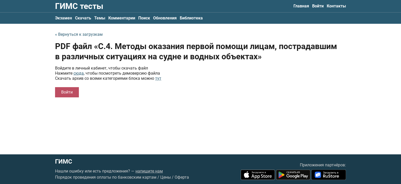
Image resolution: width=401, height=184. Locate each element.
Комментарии (121, 18)
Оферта (182, 177)
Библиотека (191, 18)
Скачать (83, 18)
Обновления (165, 18)
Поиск (144, 18)
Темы (99, 18)
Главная (301, 6)
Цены (165, 177)
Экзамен (63, 18)
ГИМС (63, 161)
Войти (318, 6)
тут (158, 78)
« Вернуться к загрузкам (79, 34)
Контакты (336, 6)
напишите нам (149, 171)
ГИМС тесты (79, 6)
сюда (78, 73)
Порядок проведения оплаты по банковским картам (105, 177)
